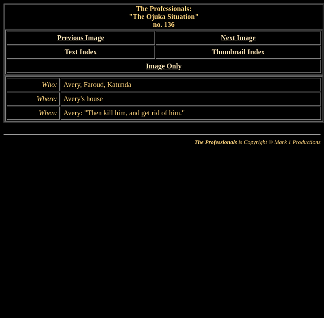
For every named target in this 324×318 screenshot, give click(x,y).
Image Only (163, 66)
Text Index (81, 52)
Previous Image (80, 38)
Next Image (238, 38)
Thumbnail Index (238, 52)
